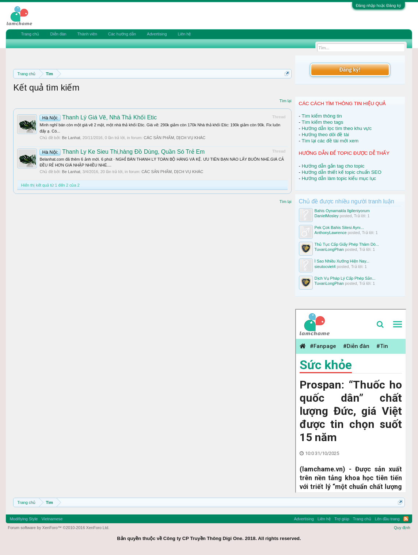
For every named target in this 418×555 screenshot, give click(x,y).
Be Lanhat (71, 137)
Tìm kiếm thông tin (321, 116)
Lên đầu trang (387, 519)
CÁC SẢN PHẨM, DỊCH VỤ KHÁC (174, 137)
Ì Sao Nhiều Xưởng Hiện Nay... (342, 261)
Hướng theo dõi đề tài (325, 134)
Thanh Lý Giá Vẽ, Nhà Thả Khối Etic (98, 117)
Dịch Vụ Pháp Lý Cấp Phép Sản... (345, 278)
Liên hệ (184, 34)
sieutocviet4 (325, 266)
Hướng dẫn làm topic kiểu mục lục (339, 178)
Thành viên (87, 34)
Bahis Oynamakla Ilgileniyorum (342, 210)
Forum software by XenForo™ (58, 527)
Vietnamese (51, 519)
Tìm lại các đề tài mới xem (329, 140)
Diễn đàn (58, 34)
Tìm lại (286, 101)
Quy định (402, 527)
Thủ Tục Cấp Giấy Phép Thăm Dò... (347, 244)
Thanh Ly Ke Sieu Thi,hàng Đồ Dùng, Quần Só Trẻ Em (122, 152)
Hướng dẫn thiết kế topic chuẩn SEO (341, 172)
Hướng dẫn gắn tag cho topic (333, 166)
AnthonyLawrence (331, 232)
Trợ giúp (341, 519)
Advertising (157, 34)
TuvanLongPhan (329, 249)
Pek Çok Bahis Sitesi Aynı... (339, 227)
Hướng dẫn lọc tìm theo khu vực (337, 128)
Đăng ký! (349, 69)
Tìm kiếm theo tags (322, 122)
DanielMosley (327, 216)
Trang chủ (30, 34)
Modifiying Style (24, 519)
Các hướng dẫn (122, 34)
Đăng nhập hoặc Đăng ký (378, 5)
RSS (405, 518)
